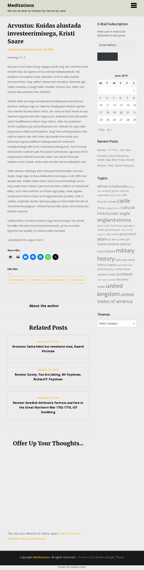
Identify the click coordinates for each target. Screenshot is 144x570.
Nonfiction (36, 279)
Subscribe (107, 56)
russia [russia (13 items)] (126, 269)
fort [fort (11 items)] (113, 225)
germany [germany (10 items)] (110, 229)
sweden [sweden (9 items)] (112, 279)
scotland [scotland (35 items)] (124, 274)
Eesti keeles (17, 279)
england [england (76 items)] (106, 219)
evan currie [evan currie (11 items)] (103, 225)
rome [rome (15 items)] (118, 269)
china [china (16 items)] (101, 208)
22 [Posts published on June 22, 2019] (134, 112)
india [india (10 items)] (108, 234)
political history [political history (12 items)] (105, 269)
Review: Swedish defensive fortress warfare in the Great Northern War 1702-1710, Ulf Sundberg (48, 407)
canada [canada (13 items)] (112, 201)
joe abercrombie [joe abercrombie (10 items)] (117, 239)
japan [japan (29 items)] (102, 238)
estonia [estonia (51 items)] (123, 220)
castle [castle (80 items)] (123, 200)
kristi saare (76, 279)
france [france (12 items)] (119, 225)
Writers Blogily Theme (109, 557)
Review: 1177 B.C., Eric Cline (114, 150)
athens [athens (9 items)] (113, 195)
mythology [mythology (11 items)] (121, 259)
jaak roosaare (56, 279)
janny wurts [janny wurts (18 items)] (128, 234)
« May (101, 129)
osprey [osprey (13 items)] (112, 264)
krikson (16, 49)
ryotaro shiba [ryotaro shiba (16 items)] (106, 274)
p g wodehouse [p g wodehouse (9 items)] (125, 265)
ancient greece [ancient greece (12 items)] (110, 190)
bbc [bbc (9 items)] (120, 195)
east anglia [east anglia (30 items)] (120, 213)
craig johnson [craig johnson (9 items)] (112, 208)
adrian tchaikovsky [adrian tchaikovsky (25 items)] (112, 186)
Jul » (109, 129)
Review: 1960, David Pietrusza (115, 165)
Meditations (21, 5)
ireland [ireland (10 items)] (115, 234)
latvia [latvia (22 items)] (110, 251)
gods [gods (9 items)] (118, 229)
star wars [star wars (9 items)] (102, 279)
